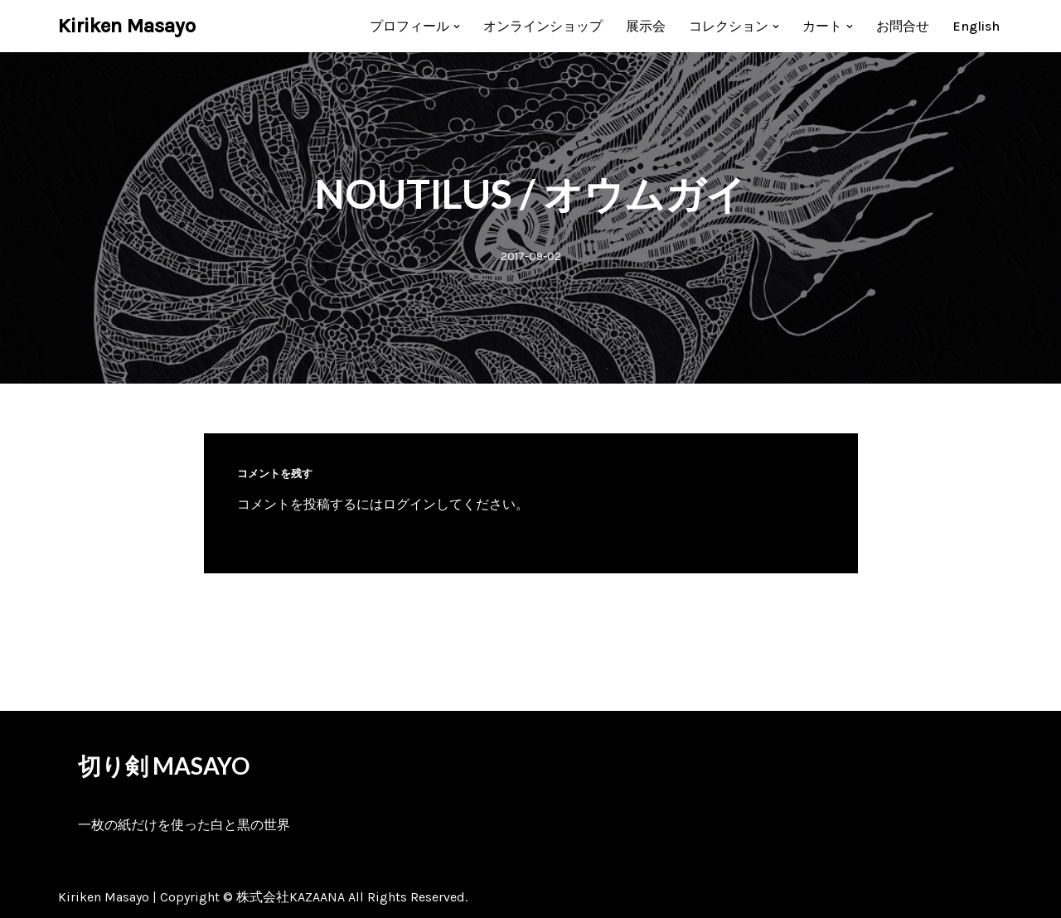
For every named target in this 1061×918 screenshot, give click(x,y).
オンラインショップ (543, 26)
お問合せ (902, 26)
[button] (456, 26)
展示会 (646, 26)
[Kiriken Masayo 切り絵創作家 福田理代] (127, 26)
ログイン (409, 504)
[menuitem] (976, 26)
